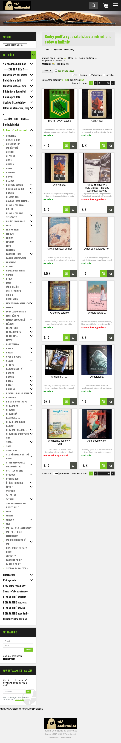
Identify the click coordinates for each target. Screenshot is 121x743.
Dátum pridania (86, 58)
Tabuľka (61, 64)
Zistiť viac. (19, 700)
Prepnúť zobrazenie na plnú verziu (60, 730)
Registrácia (9, 659)
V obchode (96, 75)
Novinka (110, 75)
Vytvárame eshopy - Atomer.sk (61, 737)
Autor (47, 71)
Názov (60, 58)
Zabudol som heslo (12, 656)
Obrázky (46, 64)
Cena (70, 58)
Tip (75, 75)
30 (108, 83)
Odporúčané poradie (52, 60)
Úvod (47, 50)
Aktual (84, 75)
